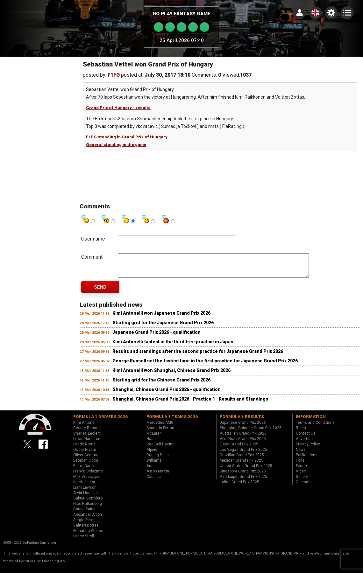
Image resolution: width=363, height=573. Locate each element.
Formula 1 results (242, 421)
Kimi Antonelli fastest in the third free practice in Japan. (173, 346)
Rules (301, 432)
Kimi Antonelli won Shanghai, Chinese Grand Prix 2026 (171, 375)
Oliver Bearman (87, 460)
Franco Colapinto (88, 476)
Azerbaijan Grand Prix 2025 (243, 481)
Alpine (151, 454)
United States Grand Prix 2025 (246, 470)
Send (100, 291)
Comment (92, 257)
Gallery (302, 481)
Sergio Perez (84, 524)
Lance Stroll (83, 541)
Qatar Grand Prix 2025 (239, 449)
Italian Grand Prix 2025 (239, 487)
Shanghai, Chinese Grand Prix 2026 (250, 432)
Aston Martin (157, 476)
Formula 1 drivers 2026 (100, 421)
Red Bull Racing (160, 449)
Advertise (304, 443)
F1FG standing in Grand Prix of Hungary (126, 137)
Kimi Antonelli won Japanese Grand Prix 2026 (161, 317)
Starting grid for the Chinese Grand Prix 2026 (161, 384)
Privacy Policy (308, 449)
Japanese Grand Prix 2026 (243, 427)
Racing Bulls (157, 460)
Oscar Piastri (84, 454)
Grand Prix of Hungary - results (118, 107)
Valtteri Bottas (86, 530)
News (301, 454)
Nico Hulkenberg (87, 508)
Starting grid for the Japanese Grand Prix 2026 (163, 327)
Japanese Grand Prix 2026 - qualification (156, 336)
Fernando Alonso (88, 535)
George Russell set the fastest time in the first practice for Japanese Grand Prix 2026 (205, 365)
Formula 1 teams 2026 (172, 421)
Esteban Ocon (85, 465)
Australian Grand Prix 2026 (243, 438)
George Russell (86, 432)
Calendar (304, 487)
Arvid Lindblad (85, 497)
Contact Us (306, 438)
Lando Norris (84, 449)
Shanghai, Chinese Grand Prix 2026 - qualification (166, 394)
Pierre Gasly (83, 470)
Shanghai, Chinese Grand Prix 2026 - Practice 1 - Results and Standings (190, 403)
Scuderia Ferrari (160, 432)
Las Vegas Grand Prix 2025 (243, 454)
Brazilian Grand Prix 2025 (242, 460)
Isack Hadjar (84, 487)
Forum (301, 470)
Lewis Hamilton (86, 443)
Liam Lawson (84, 492)
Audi (150, 470)
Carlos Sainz (84, 514)
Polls (300, 465)
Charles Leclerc (87, 438)
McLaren (154, 438)
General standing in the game (116, 144)
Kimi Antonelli (85, 427)
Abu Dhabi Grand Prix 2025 (243, 443)
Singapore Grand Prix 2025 (243, 476)
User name (93, 239)
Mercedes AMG (160, 427)
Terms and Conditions (315, 427)
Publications (306, 460)
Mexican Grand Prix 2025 (241, 465)
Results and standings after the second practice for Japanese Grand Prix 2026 (197, 356)
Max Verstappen (87, 481)
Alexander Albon (87, 519)
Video (301, 476)
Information (311, 421)
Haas (151, 443)
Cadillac (153, 481)
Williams (154, 465)
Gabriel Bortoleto (88, 503)
